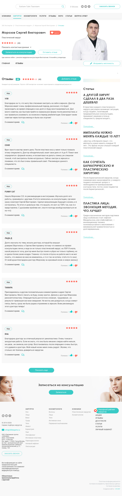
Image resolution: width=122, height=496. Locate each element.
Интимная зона (55, 421)
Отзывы (52, 16)
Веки (27, 418)
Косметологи (30, 16)
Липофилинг (30, 435)
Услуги (42, 16)
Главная (6, 63)
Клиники (6, 16)
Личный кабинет (103, 429)
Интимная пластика (33, 438)
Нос (26, 412)
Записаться (61, 392)
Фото (60, 16)
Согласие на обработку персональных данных (104, 484)
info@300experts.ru (12, 430)
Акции (98, 415)
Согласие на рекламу (113, 486)
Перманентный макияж (58, 423)
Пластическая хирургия (81, 412)
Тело (27, 423)
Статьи (69, 16)
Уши (27, 432)
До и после (100, 421)
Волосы (52, 412)
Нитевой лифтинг (32, 443)
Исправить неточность (103, 63)
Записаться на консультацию (18, 52)
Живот (28, 426)
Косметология (77, 415)
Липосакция (30, 446)
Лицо (27, 415)
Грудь (27, 421)
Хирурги (17, 16)
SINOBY (117, 489)
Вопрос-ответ (81, 16)
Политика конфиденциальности (109, 481)
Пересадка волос (32, 441)
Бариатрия (29, 429)
